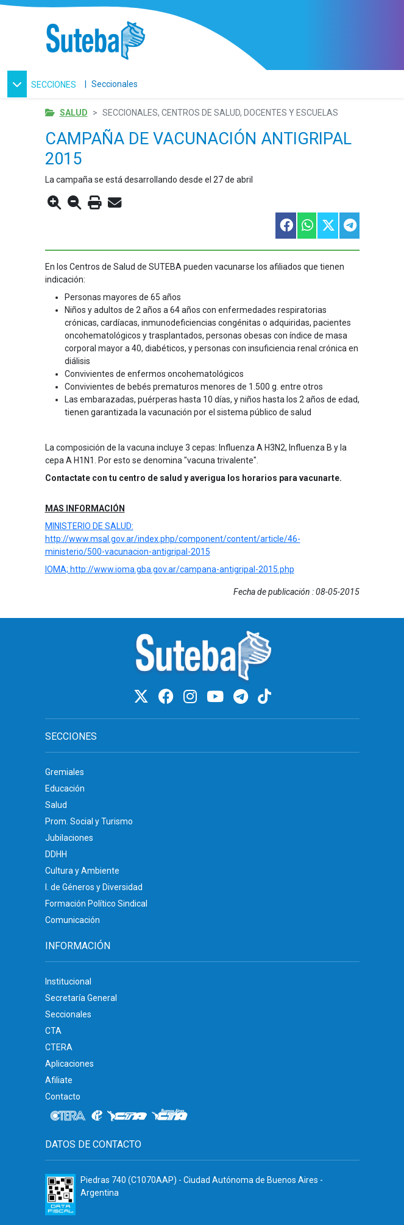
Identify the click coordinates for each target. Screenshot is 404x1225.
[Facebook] (167, 697)
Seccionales (114, 84)
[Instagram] (191, 697)
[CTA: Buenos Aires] (171, 1116)
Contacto (62, 1096)
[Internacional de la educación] (96, 1116)
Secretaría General (81, 998)
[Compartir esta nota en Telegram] (349, 225)
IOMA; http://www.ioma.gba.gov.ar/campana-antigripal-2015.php (169, 569)
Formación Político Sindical (96, 903)
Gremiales (64, 772)
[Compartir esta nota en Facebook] (285, 225)
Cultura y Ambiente (82, 871)
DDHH (56, 854)
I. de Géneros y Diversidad (94, 887)
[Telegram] (242, 697)
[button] (43, 84)
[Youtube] (217, 697)
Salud (74, 113)
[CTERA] (68, 1116)
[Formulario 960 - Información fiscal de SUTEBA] (60, 1194)
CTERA (59, 1047)
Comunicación (72, 920)
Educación (65, 788)
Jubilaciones (69, 838)
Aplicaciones (69, 1064)
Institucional (68, 981)
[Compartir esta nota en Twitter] (327, 225)
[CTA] (127, 1116)
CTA (53, 1031)
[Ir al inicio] (95, 41)
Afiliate (59, 1080)
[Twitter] (142, 697)
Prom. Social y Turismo (89, 821)
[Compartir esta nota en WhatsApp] (306, 225)
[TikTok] (264, 697)
